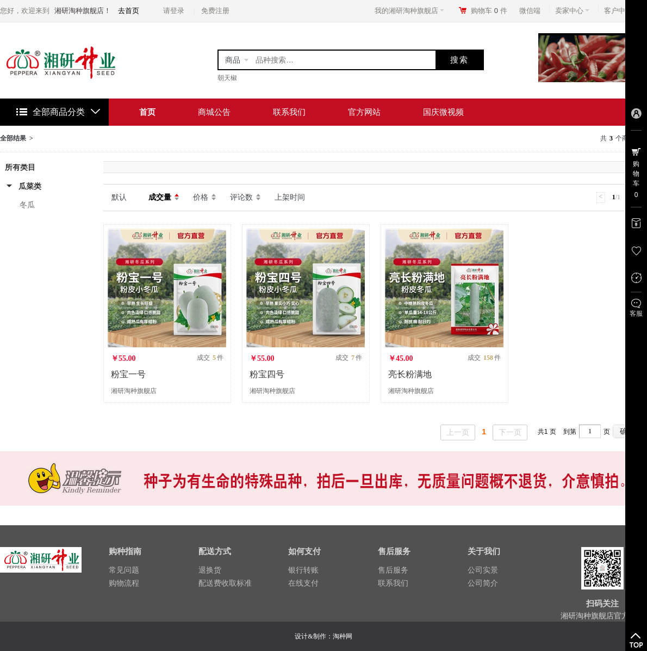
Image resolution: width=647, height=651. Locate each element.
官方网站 (364, 111)
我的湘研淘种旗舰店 (409, 11)
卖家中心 (572, 11)
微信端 (529, 11)
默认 (119, 197)
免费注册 (215, 11)
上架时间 (290, 197)
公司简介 (483, 583)
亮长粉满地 (410, 374)
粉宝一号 (128, 374)
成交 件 (210, 357)
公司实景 (483, 570)
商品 (232, 60)
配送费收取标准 (225, 583)
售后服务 (393, 570)
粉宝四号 (267, 374)
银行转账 (303, 570)
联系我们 (289, 111)
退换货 (209, 570)
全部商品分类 (59, 111)
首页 (147, 111)
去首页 (128, 11)
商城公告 (214, 111)
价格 (200, 197)
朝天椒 (227, 78)
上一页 (457, 432)
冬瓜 (27, 204)
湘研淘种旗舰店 (134, 391)
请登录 (173, 11)
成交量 (159, 197)
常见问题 (124, 570)
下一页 (510, 432)
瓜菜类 (29, 186)
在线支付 (303, 583)
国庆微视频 (443, 111)
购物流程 (124, 583)
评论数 (241, 197)
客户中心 (621, 11)
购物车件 (489, 11)
